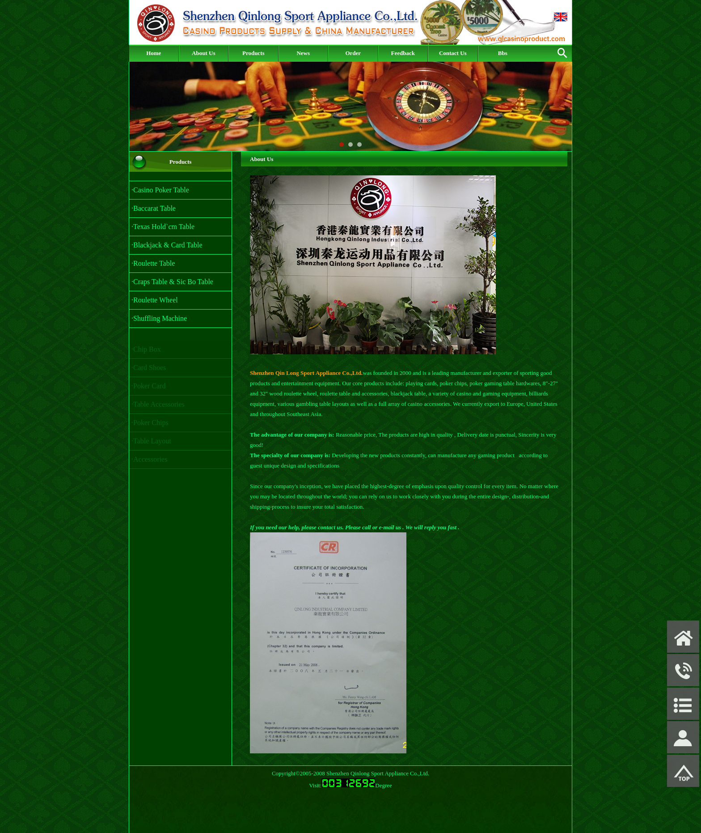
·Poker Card (148, 388)
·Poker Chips (150, 425)
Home (153, 53)
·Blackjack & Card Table (167, 245)
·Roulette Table (153, 263)
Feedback (403, 53)
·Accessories (149, 461)
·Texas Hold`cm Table (162, 226)
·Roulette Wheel (154, 300)
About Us (203, 53)
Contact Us (453, 53)
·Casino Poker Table (160, 190)
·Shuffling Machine (159, 318)
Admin (142, 824)
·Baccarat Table (153, 208)
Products (253, 53)
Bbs (502, 53)
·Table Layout (151, 443)
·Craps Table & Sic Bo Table (172, 281)
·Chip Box (146, 351)
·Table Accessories (158, 406)
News (303, 53)
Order (353, 53)
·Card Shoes (148, 370)
